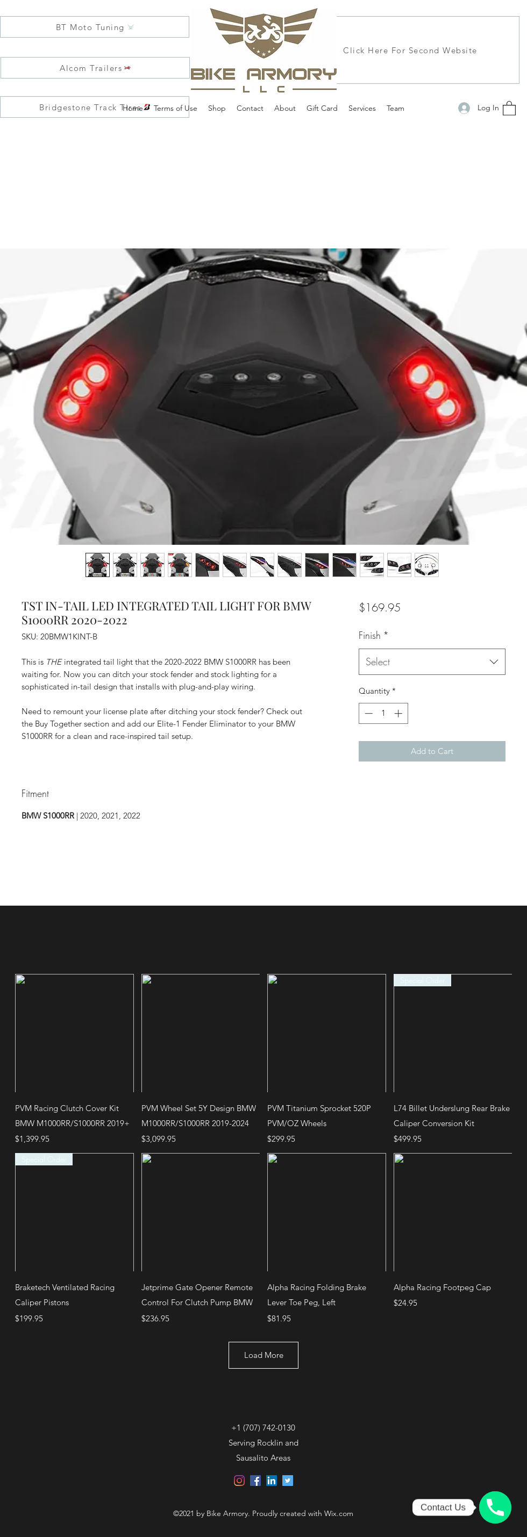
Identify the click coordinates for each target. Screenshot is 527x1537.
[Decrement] (367, 713)
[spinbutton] (383, 713)
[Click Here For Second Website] (410, 50)
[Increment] (399, 713)
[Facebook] (255, 1480)
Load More (263, 1355)
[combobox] (432, 662)
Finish (374, 635)
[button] (509, 108)
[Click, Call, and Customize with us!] (495, 1507)
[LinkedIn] (271, 1480)
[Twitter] (287, 1480)
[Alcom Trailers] (95, 68)
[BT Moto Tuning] (94, 27)
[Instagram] (239, 1480)
